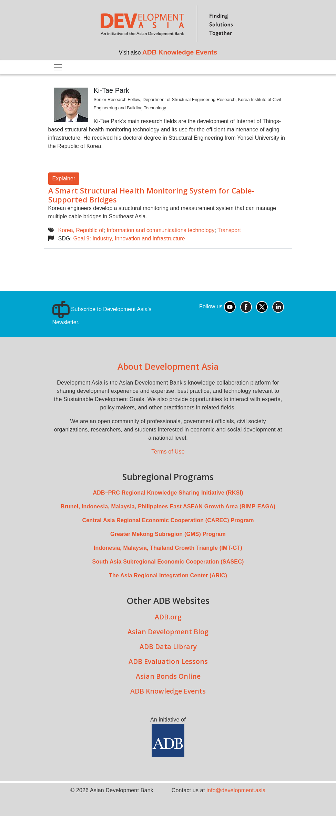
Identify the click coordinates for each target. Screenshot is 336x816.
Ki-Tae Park (111, 90)
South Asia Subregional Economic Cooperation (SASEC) (168, 562)
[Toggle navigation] (58, 67)
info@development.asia (236, 790)
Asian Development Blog (168, 631)
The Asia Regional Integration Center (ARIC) (168, 575)
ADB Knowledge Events (179, 52)
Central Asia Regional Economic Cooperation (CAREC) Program (168, 520)
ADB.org (168, 616)
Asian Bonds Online (168, 676)
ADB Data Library (168, 646)
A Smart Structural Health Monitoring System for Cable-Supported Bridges (151, 195)
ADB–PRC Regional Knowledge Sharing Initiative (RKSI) (168, 493)
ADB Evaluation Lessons (168, 661)
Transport (229, 230)
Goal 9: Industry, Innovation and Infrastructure (129, 238)
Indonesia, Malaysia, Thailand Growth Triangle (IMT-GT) (168, 548)
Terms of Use (168, 452)
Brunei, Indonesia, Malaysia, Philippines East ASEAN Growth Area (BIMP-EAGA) (168, 506)
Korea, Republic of (81, 230)
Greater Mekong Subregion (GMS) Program (168, 534)
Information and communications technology (160, 230)
